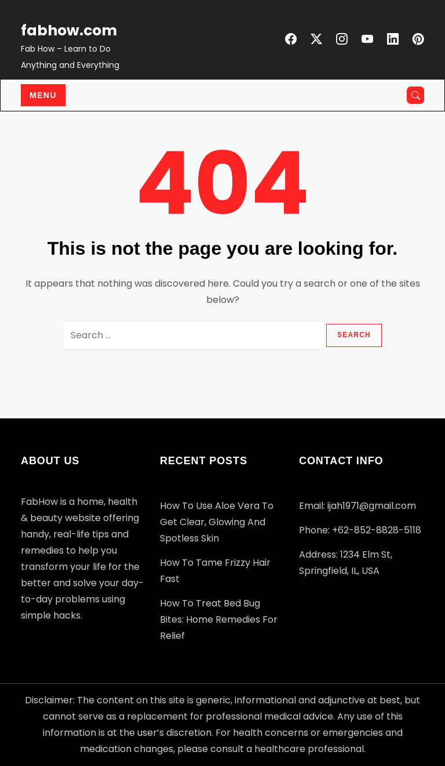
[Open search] (415, 95)
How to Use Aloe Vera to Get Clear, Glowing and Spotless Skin (216, 522)
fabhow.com (69, 30)
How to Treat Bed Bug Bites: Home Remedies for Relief (219, 619)
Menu (43, 95)
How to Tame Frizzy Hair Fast (215, 571)
